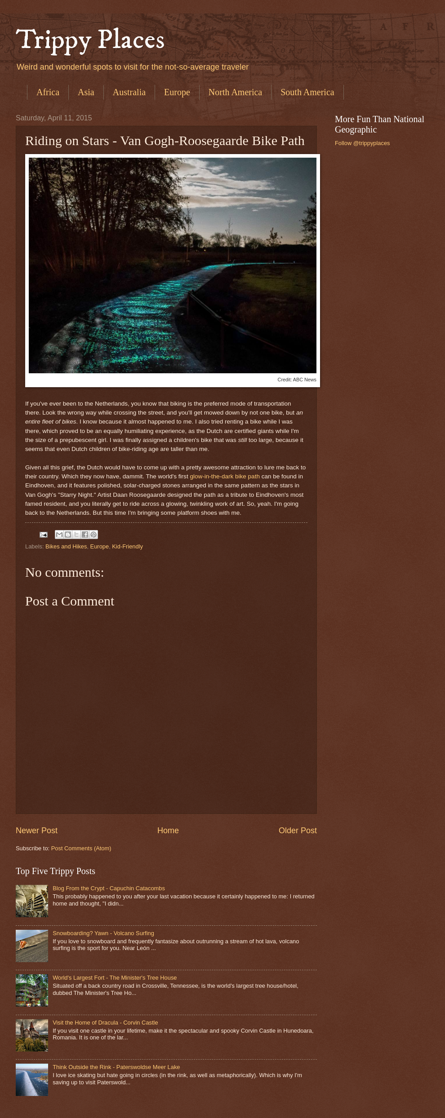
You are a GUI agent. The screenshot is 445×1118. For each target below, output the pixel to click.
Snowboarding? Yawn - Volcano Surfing (103, 933)
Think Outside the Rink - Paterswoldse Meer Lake (116, 1067)
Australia (129, 92)
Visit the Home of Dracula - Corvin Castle (105, 1022)
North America (235, 92)
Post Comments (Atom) (81, 848)
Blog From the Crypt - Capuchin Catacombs (109, 888)
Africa (47, 92)
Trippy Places (90, 40)
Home (168, 830)
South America (307, 92)
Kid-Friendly (127, 546)
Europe (177, 92)
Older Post (298, 830)
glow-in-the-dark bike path (225, 476)
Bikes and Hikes (66, 546)
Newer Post (37, 830)
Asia (86, 92)
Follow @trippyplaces (362, 143)
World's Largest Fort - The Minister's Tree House (115, 977)
